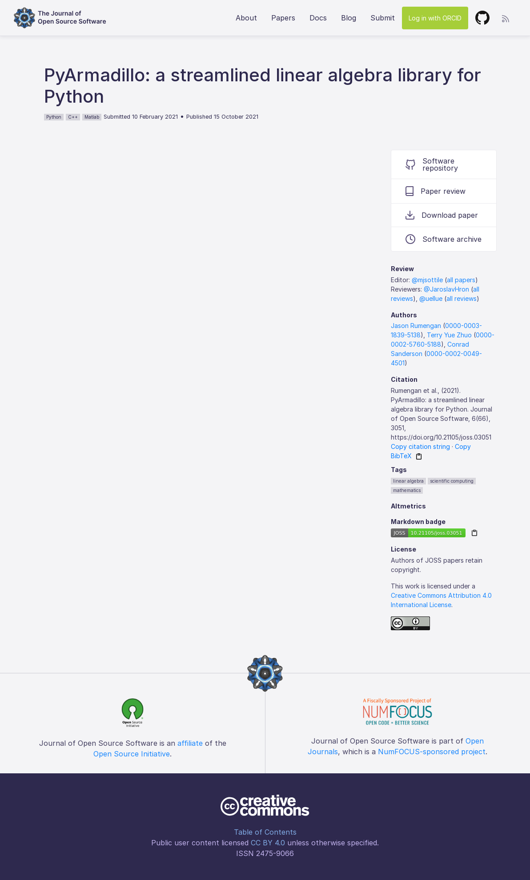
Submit (382, 17)
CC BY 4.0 (268, 842)
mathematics (407, 490)
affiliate (190, 743)
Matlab (91, 117)
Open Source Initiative (131, 753)
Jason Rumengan (416, 325)
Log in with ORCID (435, 18)
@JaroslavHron (446, 289)
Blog (348, 17)
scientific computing (452, 481)
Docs (318, 17)
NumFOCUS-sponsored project (432, 751)
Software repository (432, 164)
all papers (461, 280)
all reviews (461, 298)
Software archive (444, 239)
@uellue (430, 298)
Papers (283, 17)
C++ (73, 117)
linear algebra (408, 481)
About (246, 17)
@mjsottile (427, 280)
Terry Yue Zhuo (449, 335)
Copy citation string (420, 446)
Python (53, 117)
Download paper (442, 215)
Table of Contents (265, 832)
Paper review (436, 191)
